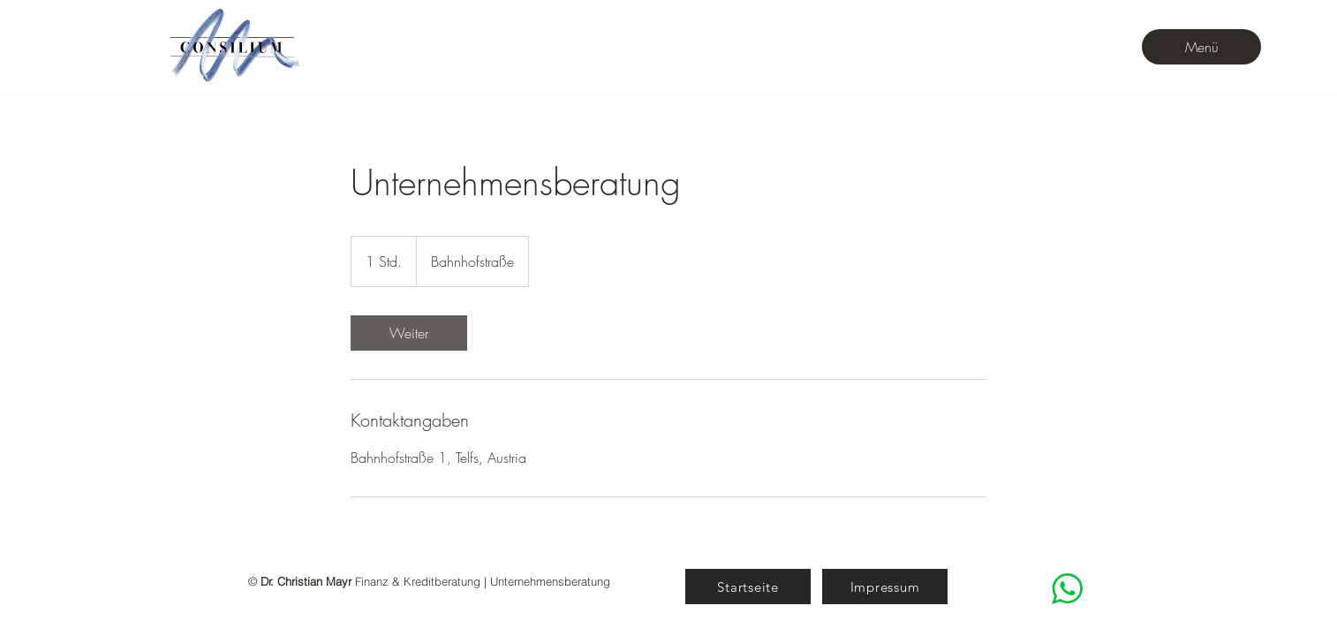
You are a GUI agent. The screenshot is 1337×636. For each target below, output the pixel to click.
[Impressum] (885, 586)
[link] (409, 333)
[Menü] (1201, 46)
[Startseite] (748, 586)
